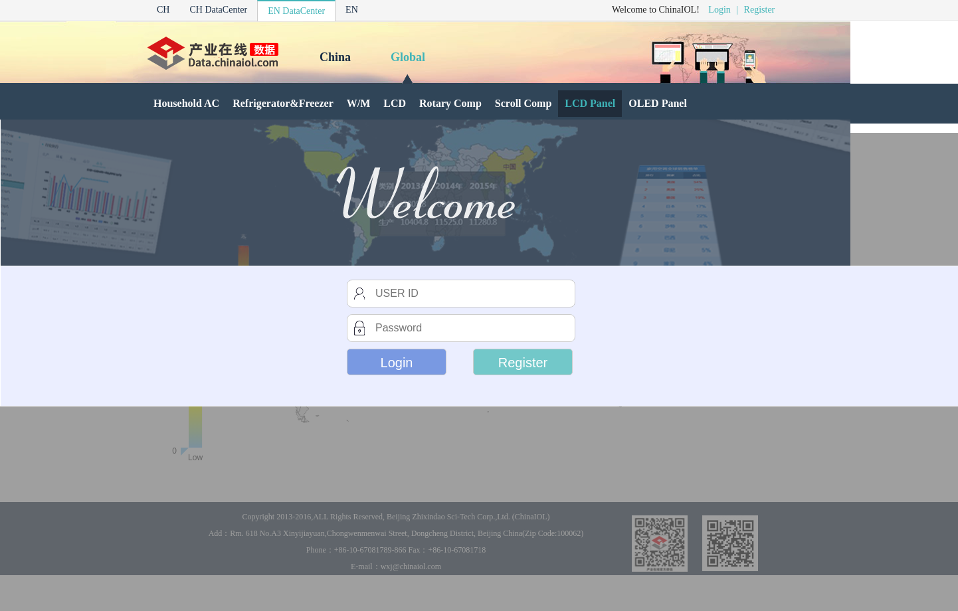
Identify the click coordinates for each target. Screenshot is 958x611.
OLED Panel (657, 103)
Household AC (186, 103)
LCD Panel (590, 103)
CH (163, 10)
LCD (394, 103)
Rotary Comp (450, 103)
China (335, 57)
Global (408, 57)
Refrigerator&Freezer (283, 103)
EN (351, 10)
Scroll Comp (523, 103)
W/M (359, 103)
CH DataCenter (218, 10)
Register (759, 10)
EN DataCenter (296, 11)
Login (719, 10)
